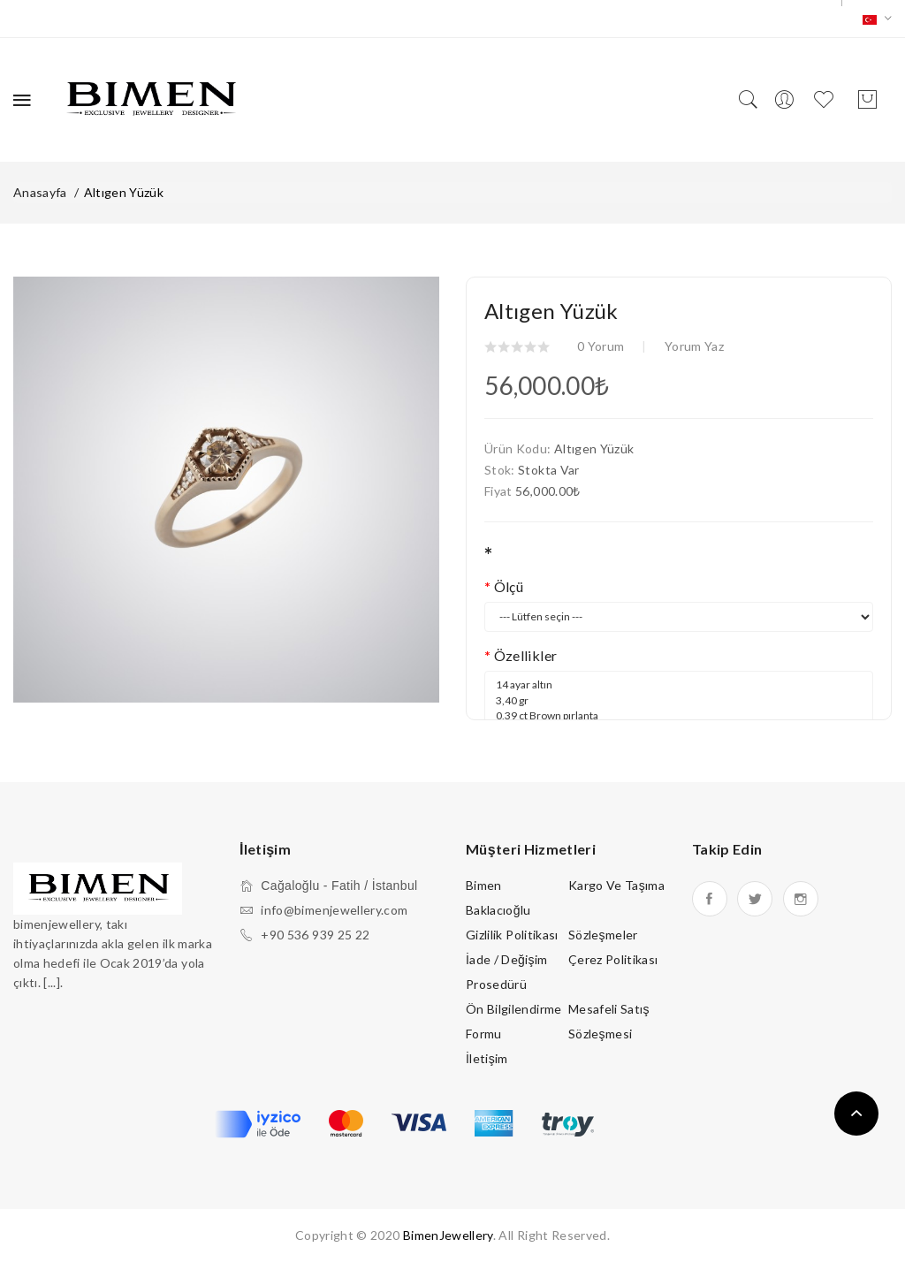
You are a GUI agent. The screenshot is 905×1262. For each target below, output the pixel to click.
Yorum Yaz (694, 346)
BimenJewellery (448, 1235)
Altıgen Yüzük (124, 192)
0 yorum (600, 346)
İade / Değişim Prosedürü (507, 972)
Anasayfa (40, 192)
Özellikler (526, 655)
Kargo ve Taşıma (616, 885)
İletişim (487, 1058)
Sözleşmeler (603, 934)
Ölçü (508, 586)
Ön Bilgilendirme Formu (514, 1021)
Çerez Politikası (613, 959)
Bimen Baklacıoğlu (498, 897)
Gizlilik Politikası (512, 934)
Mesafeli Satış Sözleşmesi (609, 1021)
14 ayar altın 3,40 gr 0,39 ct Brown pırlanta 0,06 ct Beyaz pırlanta (678, 715)
